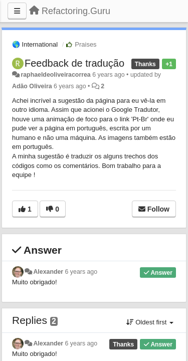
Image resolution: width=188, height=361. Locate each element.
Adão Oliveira (32, 86)
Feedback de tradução (74, 63)
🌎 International (35, 44)
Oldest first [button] (149, 322)
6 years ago (81, 271)
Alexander (48, 271)
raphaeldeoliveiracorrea (55, 74)
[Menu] (17, 11)
